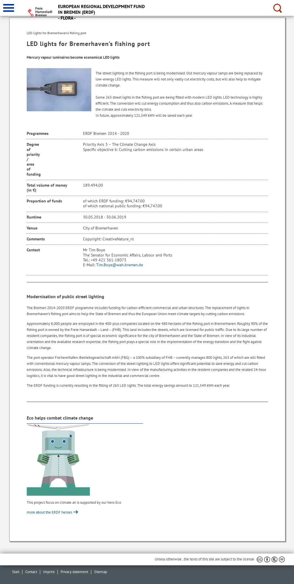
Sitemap (100, 571)
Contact (31, 571)
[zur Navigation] (8, 8)
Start (15, 571)
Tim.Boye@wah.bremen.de (119, 264)
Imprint (49, 571)
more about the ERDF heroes (50, 512)
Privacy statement (74, 571)
